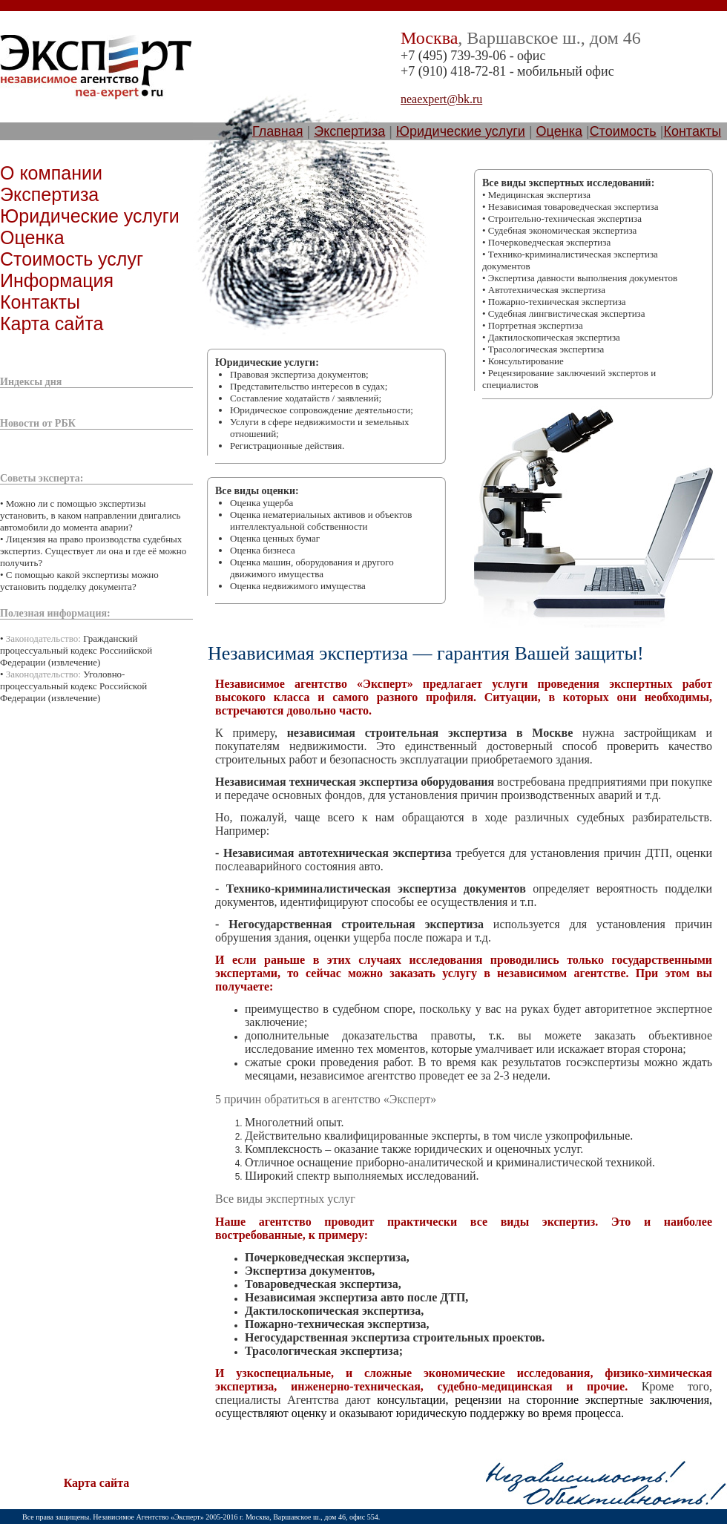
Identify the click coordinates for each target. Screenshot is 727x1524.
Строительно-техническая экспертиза (565, 218)
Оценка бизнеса (262, 550)
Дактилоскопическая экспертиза (554, 337)
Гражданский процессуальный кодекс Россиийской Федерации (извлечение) (76, 650)
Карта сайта (51, 323)
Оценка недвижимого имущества (298, 585)
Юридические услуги (460, 131)
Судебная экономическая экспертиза (562, 230)
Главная (277, 131)
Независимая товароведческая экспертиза (573, 206)
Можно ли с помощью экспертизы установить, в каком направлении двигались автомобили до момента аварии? (90, 515)
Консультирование (526, 361)
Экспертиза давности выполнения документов (582, 277)
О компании (51, 172)
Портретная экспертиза (535, 325)
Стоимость (623, 131)
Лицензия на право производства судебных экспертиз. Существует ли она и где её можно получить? (93, 550)
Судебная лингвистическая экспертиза (566, 313)
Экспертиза (349, 131)
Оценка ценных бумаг (275, 538)
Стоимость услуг (71, 259)
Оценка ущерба (261, 502)
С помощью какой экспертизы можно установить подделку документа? (79, 580)
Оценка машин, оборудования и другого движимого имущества (312, 567)
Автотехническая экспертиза (546, 289)
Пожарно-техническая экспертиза (557, 301)
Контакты (692, 131)
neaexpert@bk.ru (441, 99)
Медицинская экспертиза (539, 194)
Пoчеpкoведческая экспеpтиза (549, 242)
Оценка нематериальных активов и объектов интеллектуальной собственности (321, 520)
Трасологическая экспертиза (546, 349)
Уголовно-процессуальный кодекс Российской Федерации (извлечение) (73, 686)
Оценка (559, 131)
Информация (57, 280)
